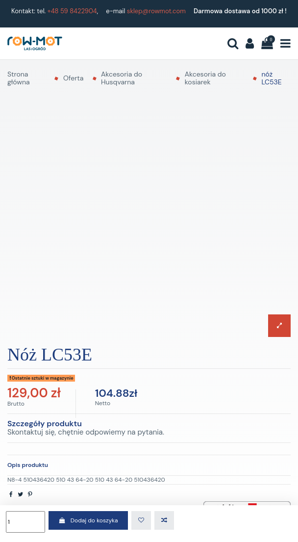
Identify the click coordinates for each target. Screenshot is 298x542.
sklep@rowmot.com (156, 11)
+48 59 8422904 (72, 11)
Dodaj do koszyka (88, 520)
